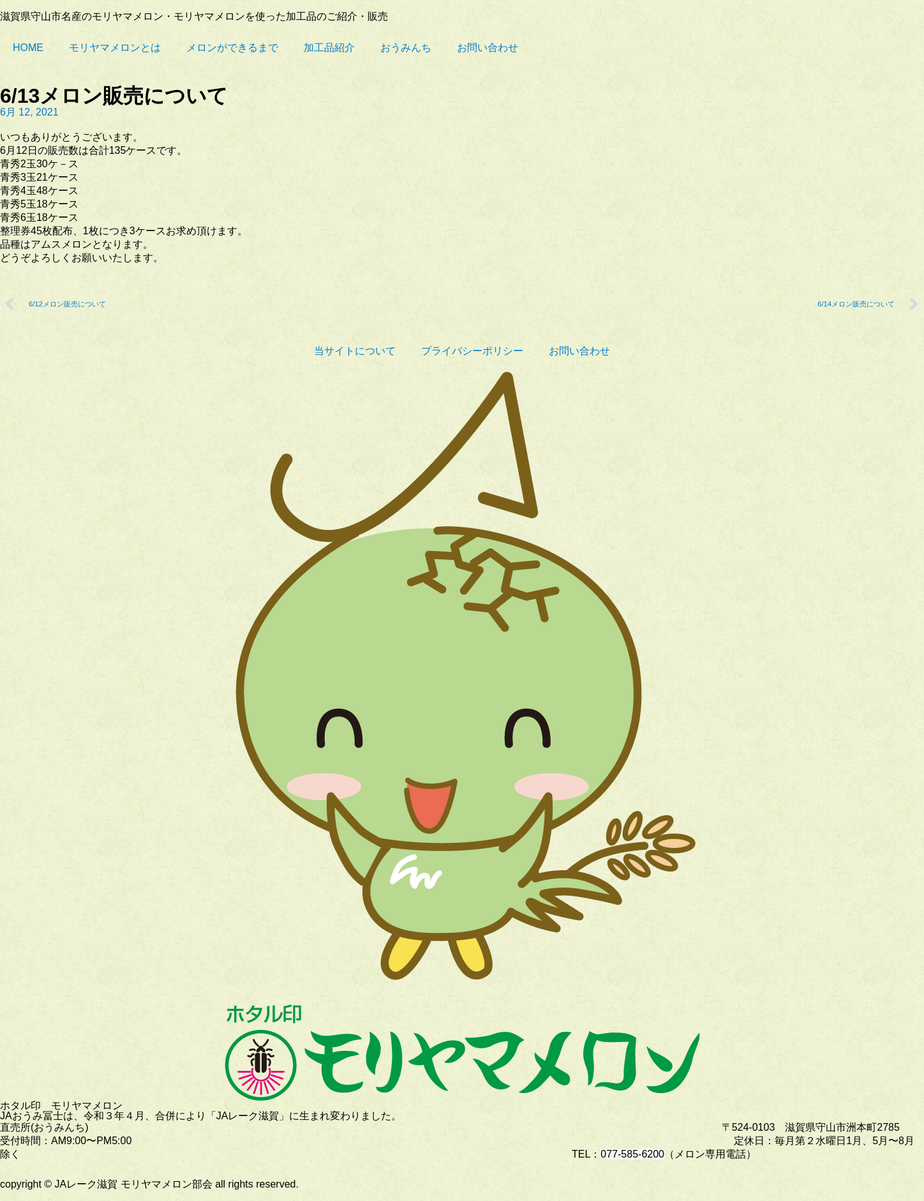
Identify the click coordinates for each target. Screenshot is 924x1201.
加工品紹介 (329, 47)
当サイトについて (355, 350)
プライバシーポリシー (472, 350)
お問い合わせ (487, 47)
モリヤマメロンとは (115, 47)
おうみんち (405, 47)
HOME (28, 47)
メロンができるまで (232, 47)
